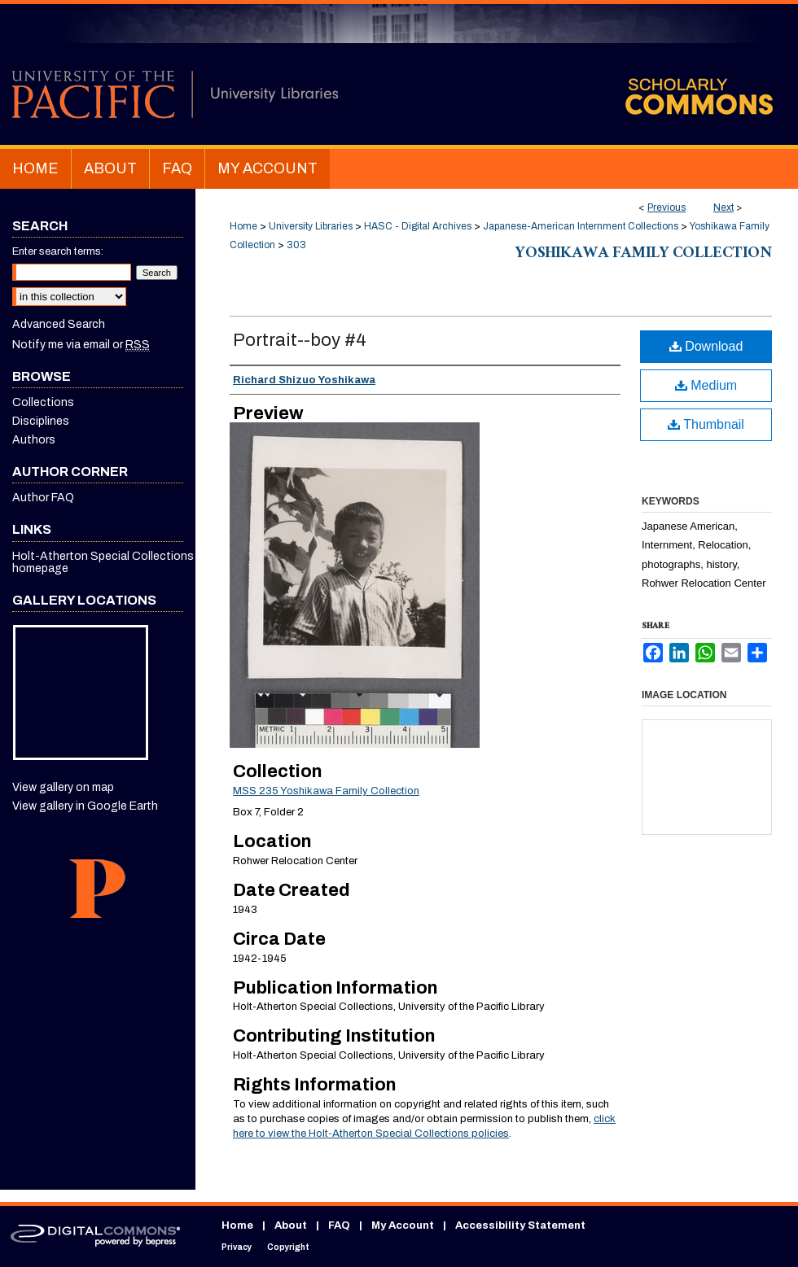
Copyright (288, 1247)
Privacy (236, 1247)
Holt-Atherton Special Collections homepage (103, 562)
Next (723, 207)
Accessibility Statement (520, 1225)
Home (243, 226)
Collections (43, 402)
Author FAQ (43, 498)
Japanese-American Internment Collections (580, 226)
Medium (706, 385)
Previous (666, 207)
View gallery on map (63, 787)
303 (296, 245)
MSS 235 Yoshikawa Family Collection (326, 791)
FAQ (339, 1225)
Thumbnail (706, 424)
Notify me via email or (81, 345)
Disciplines (40, 421)
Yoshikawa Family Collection (643, 254)
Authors (33, 440)
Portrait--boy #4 (299, 340)
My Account (402, 1225)
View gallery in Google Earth (85, 806)
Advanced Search (58, 324)
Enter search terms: (57, 251)
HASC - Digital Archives (417, 226)
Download (706, 346)
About (290, 1225)
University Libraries (311, 226)
